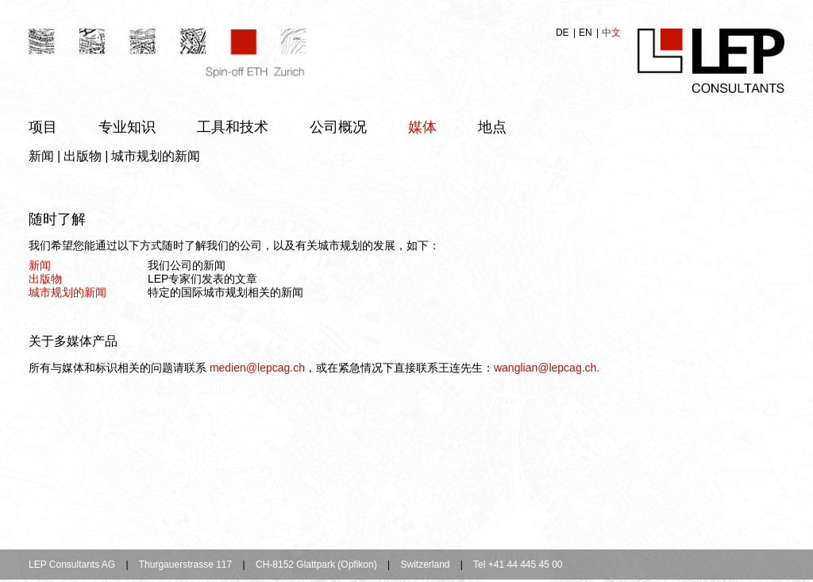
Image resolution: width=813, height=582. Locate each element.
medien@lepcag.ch (257, 367)
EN (587, 32)
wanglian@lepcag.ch (545, 367)
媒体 (422, 127)
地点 (492, 127)
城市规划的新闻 (155, 156)
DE (564, 32)
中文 (611, 32)
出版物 (83, 156)
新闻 (41, 156)
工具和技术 (232, 127)
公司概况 (338, 127)
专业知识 (127, 127)
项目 (43, 127)
